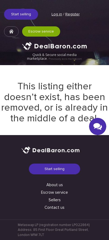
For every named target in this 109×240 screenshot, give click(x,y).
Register (72, 14)
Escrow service (41, 31)
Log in (57, 14)
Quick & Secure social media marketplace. (54, 57)
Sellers (55, 199)
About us (54, 184)
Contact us (54, 207)
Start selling (21, 14)
